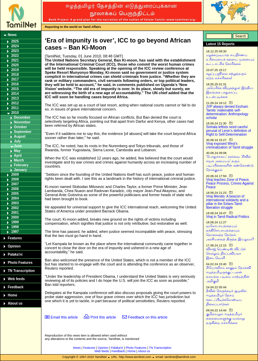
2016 (15, 84)
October (20, 127)
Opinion (14, 246)
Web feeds (16, 279)
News (12, 35)
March (19, 160)
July (17, 141)
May (17, 151)
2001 (15, 212)
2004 (15, 198)
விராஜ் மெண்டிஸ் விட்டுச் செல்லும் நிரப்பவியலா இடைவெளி (226, 253)
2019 (15, 70)
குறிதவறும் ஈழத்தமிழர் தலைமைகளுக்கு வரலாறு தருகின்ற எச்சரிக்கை (225, 318)
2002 (15, 208)
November (22, 122)
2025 (15, 41)
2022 (15, 55)
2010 (15, 113)
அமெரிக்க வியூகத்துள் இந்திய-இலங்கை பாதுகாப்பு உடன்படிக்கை (230, 92)
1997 (15, 232)
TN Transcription (21, 271)
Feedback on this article (147, 317)
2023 (15, 51)
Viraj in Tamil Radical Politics (227, 217)
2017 (15, 79)
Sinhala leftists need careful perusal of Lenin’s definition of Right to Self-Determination (228, 130)
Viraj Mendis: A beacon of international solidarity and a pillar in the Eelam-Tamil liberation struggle (227, 201)
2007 (15, 184)
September (23, 132)
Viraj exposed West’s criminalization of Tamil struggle (229, 145)
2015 (15, 89)
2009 (15, 174)
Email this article (64, 317)
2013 (15, 98)
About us (15, 303)
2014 (15, 94)
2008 (15, 179)
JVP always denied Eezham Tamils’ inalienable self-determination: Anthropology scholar (227, 112)
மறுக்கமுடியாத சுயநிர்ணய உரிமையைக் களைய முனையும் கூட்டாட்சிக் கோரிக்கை (230, 59)
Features (15, 238)
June (18, 146)
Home (12, 295)
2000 (15, 217)
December (22, 117)
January (20, 170)
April (18, 155)
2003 (15, 203)
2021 (15, 60)
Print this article (103, 317)
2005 (15, 193)
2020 (15, 65)
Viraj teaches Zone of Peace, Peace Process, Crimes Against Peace (230, 183)
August (19, 136)
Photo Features (20, 262)
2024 (15, 46)
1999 (15, 222)
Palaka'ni (15, 254)
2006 (15, 189)
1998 (15, 227)
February (21, 165)
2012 (15, 103)
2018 (15, 74)
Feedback (15, 287)
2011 (15, 108)
